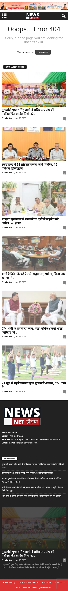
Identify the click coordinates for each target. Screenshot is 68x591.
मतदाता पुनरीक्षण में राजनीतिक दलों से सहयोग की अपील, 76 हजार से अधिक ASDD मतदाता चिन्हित (31, 480)
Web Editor (7, 118)
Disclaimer (47, 582)
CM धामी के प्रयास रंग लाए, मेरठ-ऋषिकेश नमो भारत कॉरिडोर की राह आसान (31, 496)
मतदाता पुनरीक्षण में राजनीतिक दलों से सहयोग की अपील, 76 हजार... (30, 221)
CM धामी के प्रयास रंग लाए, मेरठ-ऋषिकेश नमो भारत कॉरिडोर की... (32, 330)
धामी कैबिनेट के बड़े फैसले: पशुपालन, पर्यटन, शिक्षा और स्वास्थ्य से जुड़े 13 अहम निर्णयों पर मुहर (32, 489)
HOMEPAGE (43, 52)
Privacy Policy (9, 582)
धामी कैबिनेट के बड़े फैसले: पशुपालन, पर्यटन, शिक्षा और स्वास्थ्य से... (33, 276)
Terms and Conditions (29, 582)
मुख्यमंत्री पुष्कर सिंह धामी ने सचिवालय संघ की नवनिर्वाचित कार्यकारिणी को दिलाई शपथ (33, 466)
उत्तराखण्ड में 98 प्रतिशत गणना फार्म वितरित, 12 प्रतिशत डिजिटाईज (29, 166)
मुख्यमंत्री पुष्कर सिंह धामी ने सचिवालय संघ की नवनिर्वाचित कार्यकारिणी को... (28, 112)
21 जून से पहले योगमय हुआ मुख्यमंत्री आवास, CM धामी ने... (34, 385)
